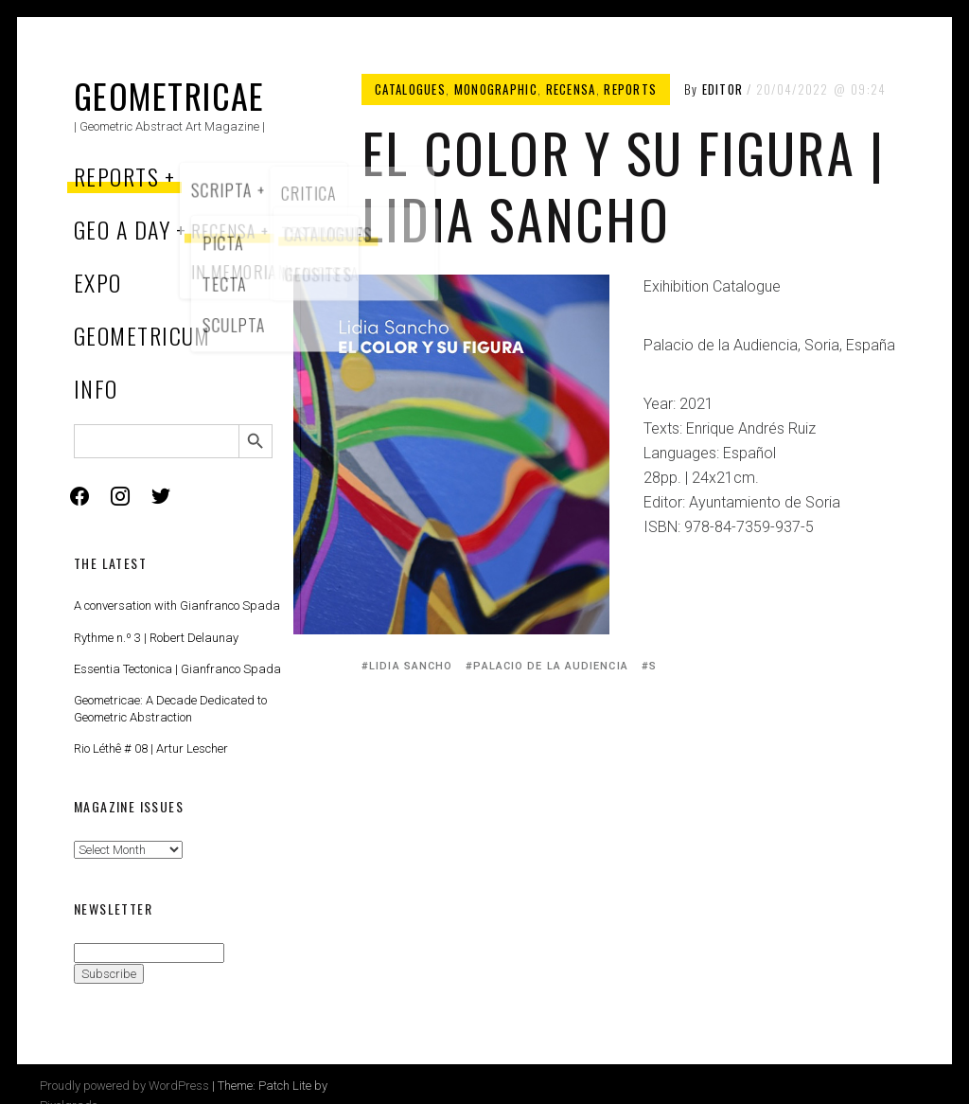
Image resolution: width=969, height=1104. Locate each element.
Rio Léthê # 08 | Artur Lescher (151, 748)
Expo (98, 282)
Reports (116, 176)
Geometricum (142, 335)
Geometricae (169, 95)
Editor (723, 89)
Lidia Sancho (410, 666)
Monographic (495, 89)
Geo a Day (122, 229)
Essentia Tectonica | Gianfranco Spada (177, 669)
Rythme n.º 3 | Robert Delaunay (156, 638)
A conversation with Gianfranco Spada (177, 605)
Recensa (571, 89)
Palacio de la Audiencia (550, 666)
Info (96, 388)
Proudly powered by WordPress (124, 1085)
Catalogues (410, 89)
